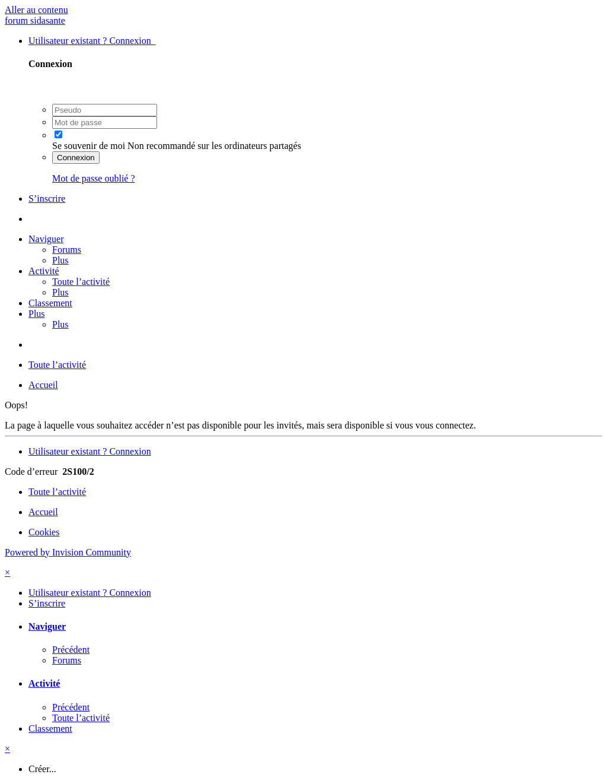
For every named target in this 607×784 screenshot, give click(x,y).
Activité (43, 271)
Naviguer (46, 239)
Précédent (71, 650)
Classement (50, 303)
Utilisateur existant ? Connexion (92, 41)
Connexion (76, 157)
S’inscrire (46, 198)
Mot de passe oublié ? (93, 178)
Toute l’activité (81, 282)
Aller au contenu (36, 10)
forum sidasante (35, 20)
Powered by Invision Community (68, 552)
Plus (60, 260)
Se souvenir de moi (88, 146)
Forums (66, 250)
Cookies (43, 532)
